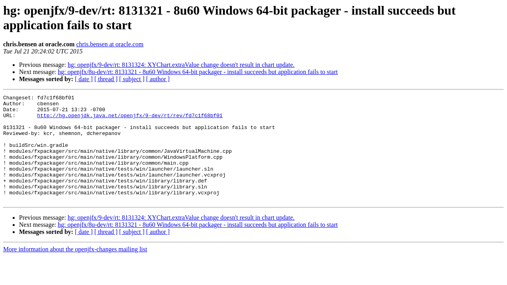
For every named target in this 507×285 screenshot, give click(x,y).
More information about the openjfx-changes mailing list (75, 270)
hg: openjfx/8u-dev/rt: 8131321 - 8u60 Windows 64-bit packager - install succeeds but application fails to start (198, 71)
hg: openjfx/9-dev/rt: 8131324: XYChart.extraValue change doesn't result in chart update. (181, 64)
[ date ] (84, 79)
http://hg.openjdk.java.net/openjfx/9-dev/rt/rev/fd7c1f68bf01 (130, 120)
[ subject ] (132, 79)
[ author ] (158, 79)
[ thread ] (106, 79)
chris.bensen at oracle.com (109, 44)
